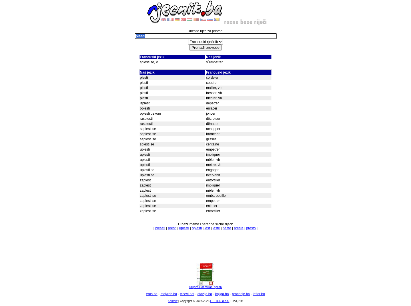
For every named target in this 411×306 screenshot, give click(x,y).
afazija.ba (205, 294)
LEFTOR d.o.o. (219, 301)
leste (216, 228)
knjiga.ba (222, 294)
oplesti (197, 228)
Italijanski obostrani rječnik (205, 286)
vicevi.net (187, 294)
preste (238, 228)
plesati (160, 228)
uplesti (184, 228)
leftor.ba (259, 294)
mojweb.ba (168, 294)
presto (251, 228)
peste (227, 228)
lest (207, 228)
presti (172, 228)
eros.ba (152, 294)
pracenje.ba (241, 294)
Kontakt (173, 301)
